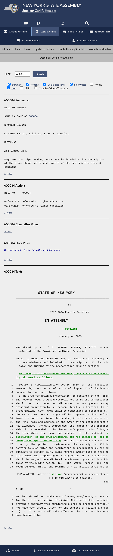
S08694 (33, 124)
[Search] (87, 25)
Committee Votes (57, 92)
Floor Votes (82, 92)
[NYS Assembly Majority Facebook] (38, 25)
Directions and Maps (86, 550)
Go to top (8, 181)
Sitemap (13, 550)
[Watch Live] (25, 25)
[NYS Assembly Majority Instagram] (62, 25)
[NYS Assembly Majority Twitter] (50, 25)
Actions (35, 92)
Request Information (46, 550)
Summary (17, 92)
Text (13, 96)
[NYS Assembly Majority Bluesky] (75, 25)
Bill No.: (8, 80)
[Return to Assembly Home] (56, 9)
